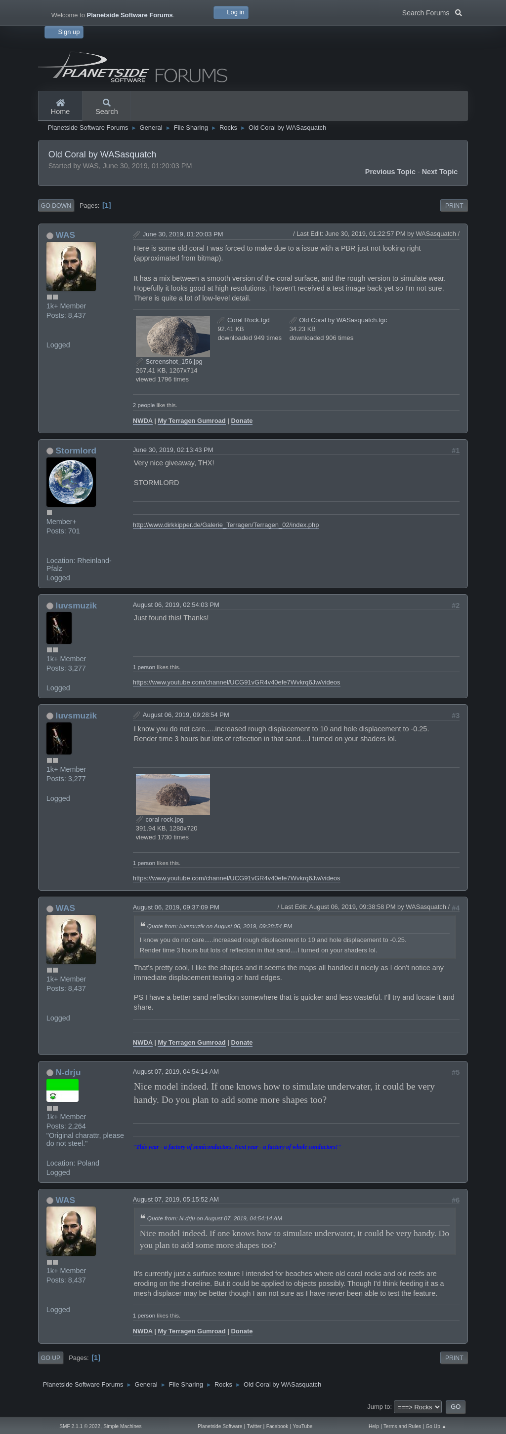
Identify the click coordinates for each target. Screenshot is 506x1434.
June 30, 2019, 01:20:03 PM (183, 234)
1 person (144, 667)
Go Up (50, 1358)
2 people (144, 405)
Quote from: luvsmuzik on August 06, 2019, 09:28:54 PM (219, 926)
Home (60, 107)
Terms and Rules (402, 1426)
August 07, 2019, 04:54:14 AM (176, 1071)
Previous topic (390, 172)
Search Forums (432, 12)
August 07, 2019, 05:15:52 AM (176, 1199)
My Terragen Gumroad (191, 420)
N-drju (68, 1072)
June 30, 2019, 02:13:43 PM (173, 449)
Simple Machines (122, 1426)
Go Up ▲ (435, 1426)
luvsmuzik (76, 605)
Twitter (254, 1426)
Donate (242, 420)
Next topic (440, 172)
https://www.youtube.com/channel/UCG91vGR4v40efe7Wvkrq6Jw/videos (236, 682)
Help (374, 1426)
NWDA (143, 420)
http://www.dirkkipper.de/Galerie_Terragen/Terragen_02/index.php (226, 524)
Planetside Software (220, 1426)
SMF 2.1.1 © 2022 (79, 1426)
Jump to (378, 1406)
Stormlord (76, 450)
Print (454, 205)
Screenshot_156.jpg (169, 361)
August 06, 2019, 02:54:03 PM (176, 604)
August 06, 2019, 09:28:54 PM (186, 714)
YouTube (303, 1426)
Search (106, 107)
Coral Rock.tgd (243, 320)
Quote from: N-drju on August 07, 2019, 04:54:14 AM (214, 1218)
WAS (65, 235)
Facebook (277, 1426)
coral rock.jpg (160, 819)
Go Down (56, 205)
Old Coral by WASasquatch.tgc (338, 320)
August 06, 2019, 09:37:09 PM (176, 907)
